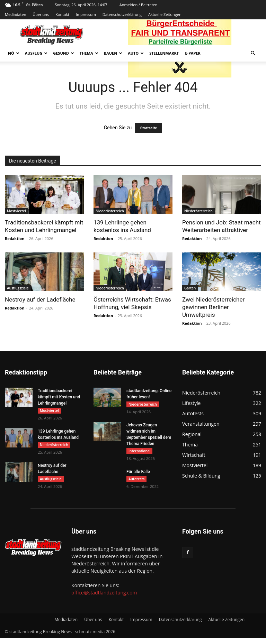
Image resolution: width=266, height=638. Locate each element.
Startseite (148, 128)
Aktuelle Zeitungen (164, 14)
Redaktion (14, 238)
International (139, 451)
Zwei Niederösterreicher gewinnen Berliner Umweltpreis (213, 307)
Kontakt (62, 14)
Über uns (41, 14)
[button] (253, 53)
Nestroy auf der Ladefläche (40, 299)
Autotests (136, 479)
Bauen (113, 53)
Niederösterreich (110, 211)
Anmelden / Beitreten (138, 4)
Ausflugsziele (18, 288)
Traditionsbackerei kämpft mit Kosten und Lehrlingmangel (59, 397)
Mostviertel (16, 211)
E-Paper (193, 53)
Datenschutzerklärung (122, 14)
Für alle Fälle (138, 471)
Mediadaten (15, 14)
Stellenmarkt (164, 53)
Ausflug (36, 53)
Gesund (63, 53)
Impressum (86, 14)
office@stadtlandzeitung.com (104, 592)
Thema (89, 53)
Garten (190, 288)
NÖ (13, 53)
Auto (136, 53)
